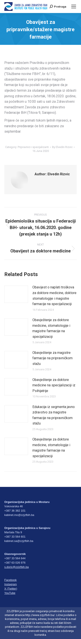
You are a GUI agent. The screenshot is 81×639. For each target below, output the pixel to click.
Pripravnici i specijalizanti (33, 147)
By (62, 147)
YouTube (9, 593)
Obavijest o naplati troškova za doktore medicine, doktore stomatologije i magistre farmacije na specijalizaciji (54, 295)
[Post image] (16, 294)
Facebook (10, 580)
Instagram (10, 584)
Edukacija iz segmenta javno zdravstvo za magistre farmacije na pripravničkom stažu (53, 415)
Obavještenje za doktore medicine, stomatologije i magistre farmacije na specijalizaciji (51, 328)
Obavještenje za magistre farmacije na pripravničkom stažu (52, 358)
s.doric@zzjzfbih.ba (16, 567)
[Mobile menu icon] (74, 6)
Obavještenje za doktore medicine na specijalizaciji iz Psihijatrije (53, 385)
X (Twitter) (10, 588)
